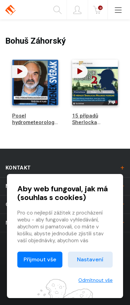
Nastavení (90, 259)
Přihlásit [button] (77, 10)
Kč (98, 10)
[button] (20, 71)
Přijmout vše (40, 259)
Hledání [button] (57, 10)
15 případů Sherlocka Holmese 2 (85, 122)
